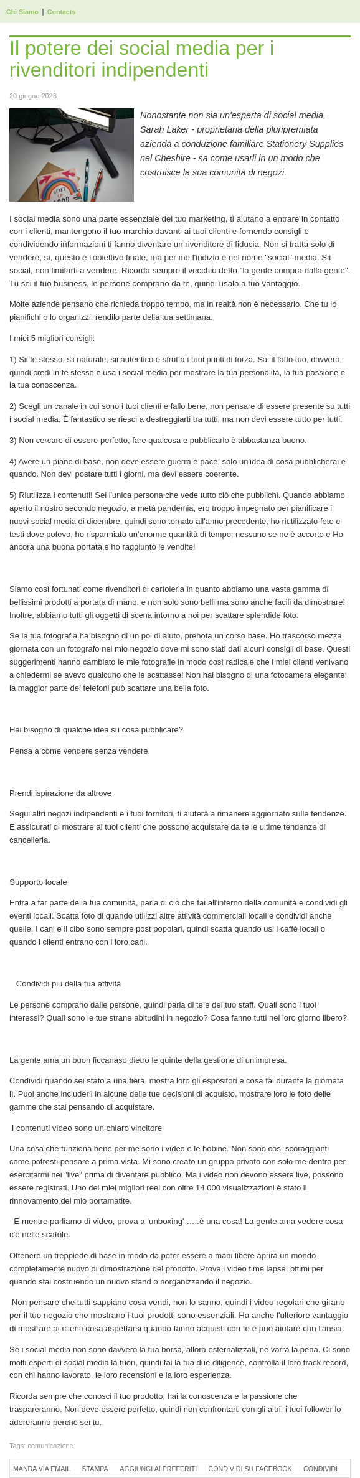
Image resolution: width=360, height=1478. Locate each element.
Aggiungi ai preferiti (158, 1468)
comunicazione (50, 1445)
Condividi (320, 1468)
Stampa (95, 1468)
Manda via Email (41, 1468)
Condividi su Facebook (250, 1468)
